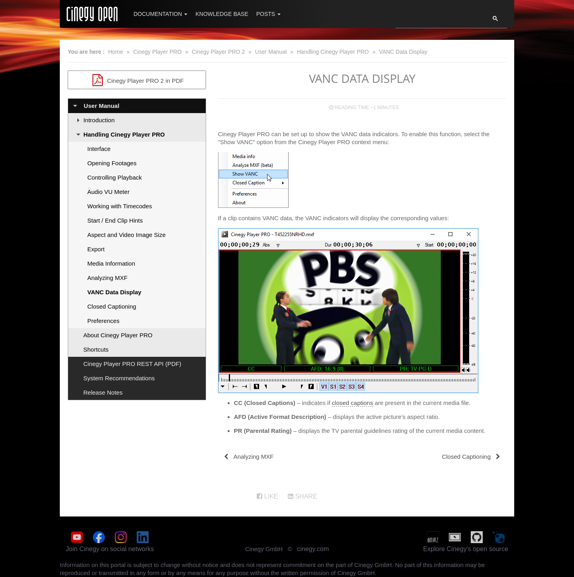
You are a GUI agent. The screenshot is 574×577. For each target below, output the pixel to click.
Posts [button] (268, 14)
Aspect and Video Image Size (126, 234)
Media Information (111, 263)
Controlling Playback (114, 177)
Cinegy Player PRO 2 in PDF (137, 80)
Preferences (103, 320)
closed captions (352, 402)
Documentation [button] (160, 14)
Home (115, 52)
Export (95, 249)
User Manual (271, 52)
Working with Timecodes (119, 206)
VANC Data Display (403, 52)
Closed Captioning (111, 306)
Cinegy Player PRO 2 (218, 52)
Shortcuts (95, 349)
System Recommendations (119, 378)
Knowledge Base (221, 14)
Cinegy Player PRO (157, 52)
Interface (98, 148)
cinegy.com (313, 549)
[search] (437, 20)
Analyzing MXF (107, 277)
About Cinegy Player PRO (117, 335)
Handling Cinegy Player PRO (333, 52)
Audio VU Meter (108, 191)
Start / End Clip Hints (115, 220)
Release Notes (102, 392)
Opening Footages (111, 163)
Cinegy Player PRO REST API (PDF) (132, 363)
